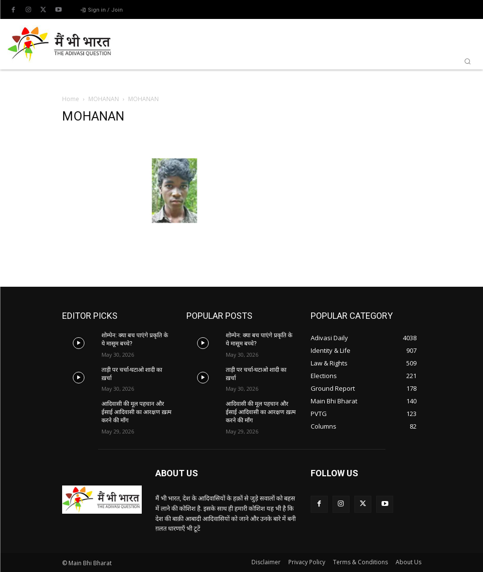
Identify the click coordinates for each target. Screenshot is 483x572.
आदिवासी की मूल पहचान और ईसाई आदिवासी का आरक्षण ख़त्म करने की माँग (136, 412)
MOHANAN (103, 99)
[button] (467, 61)
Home (70, 99)
